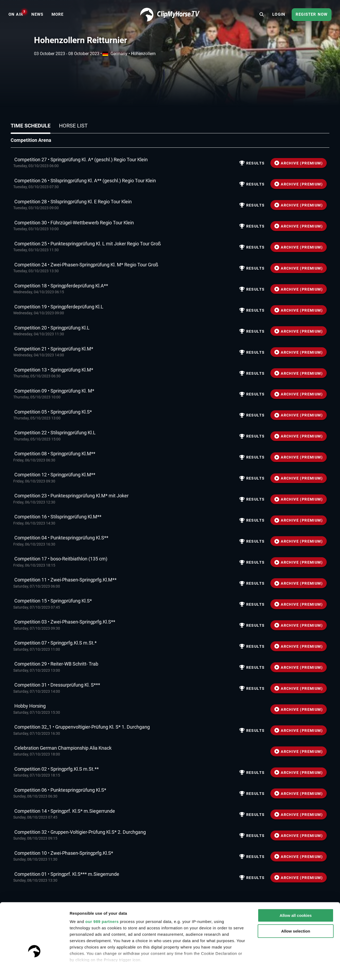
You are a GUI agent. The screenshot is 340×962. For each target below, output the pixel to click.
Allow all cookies (296, 861)
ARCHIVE (298, 163)
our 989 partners (102, 867)
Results (252, 163)
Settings (78, 951)
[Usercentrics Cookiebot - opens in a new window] (34, 952)
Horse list (73, 125)
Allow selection (295, 877)
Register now (312, 14)
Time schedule (30, 125)
